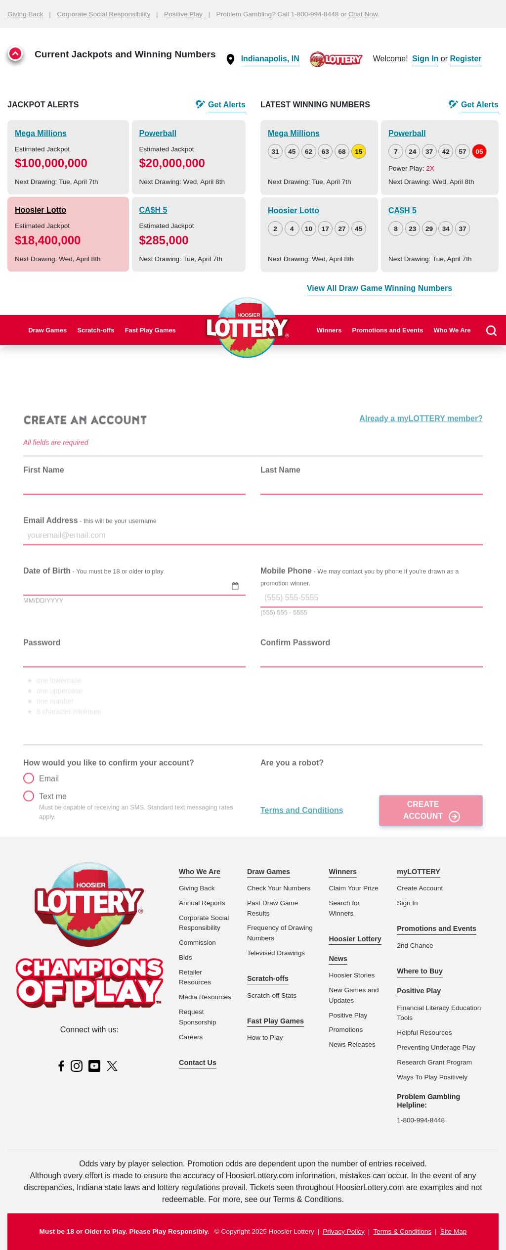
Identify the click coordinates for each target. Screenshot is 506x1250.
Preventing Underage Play (436, 1047)
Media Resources (205, 997)
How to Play (265, 1037)
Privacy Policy (344, 1231)
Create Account (423, 837)
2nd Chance (415, 945)
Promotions (346, 1029)
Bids (185, 957)
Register (466, 58)
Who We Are (452, 330)
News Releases (352, 1044)
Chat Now (363, 14)
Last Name (280, 497)
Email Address (90, 547)
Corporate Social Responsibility (103, 14)
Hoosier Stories (352, 975)
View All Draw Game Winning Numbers (379, 288)
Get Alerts (227, 104)
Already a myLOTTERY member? (421, 446)
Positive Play (183, 14)
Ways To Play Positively (432, 1077)
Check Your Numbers (278, 888)
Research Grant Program (434, 1062)
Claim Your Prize (354, 888)
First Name (43, 497)
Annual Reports (202, 903)
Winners (329, 330)
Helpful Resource (422, 1032)
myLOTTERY (418, 872)
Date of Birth (93, 598)
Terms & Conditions (402, 1231)
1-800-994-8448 (421, 1120)
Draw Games (47, 330)
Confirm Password (295, 669)
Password (42, 669)
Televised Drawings (276, 953)
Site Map (453, 1231)
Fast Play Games (150, 330)
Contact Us (197, 1062)
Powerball (158, 133)
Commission (197, 942)
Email (41, 805)
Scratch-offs (95, 330)
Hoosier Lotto (40, 210)
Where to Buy (420, 971)
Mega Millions (41, 133)
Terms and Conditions (301, 837)
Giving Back (25, 14)
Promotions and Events (387, 330)
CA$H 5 (153, 210)
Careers (191, 1037)
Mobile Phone (359, 604)
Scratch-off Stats (271, 995)
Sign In (425, 58)
